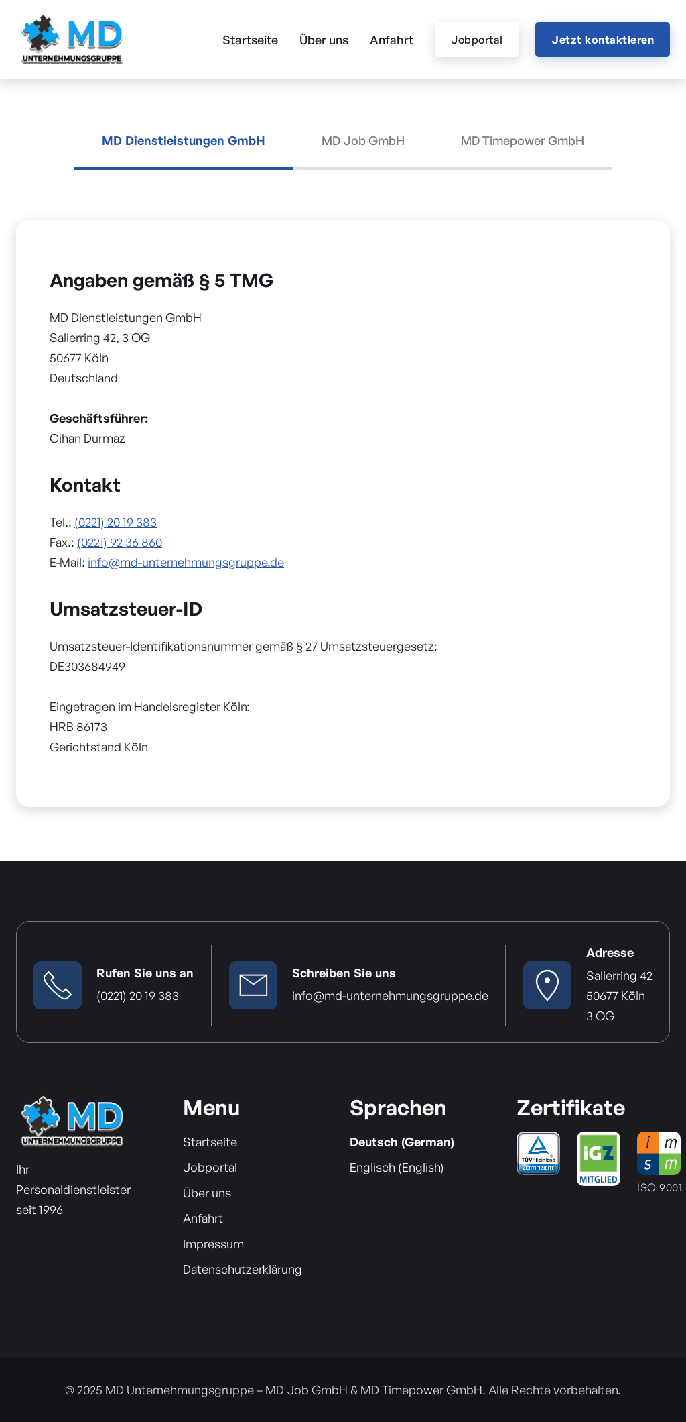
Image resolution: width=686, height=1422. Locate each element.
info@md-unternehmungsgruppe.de (186, 562)
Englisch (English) (397, 1167)
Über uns (323, 39)
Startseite (250, 39)
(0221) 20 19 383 (115, 521)
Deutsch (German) (402, 1141)
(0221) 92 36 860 (119, 542)
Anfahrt (391, 39)
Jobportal (477, 39)
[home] (71, 39)
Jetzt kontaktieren (602, 39)
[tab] (183, 151)
